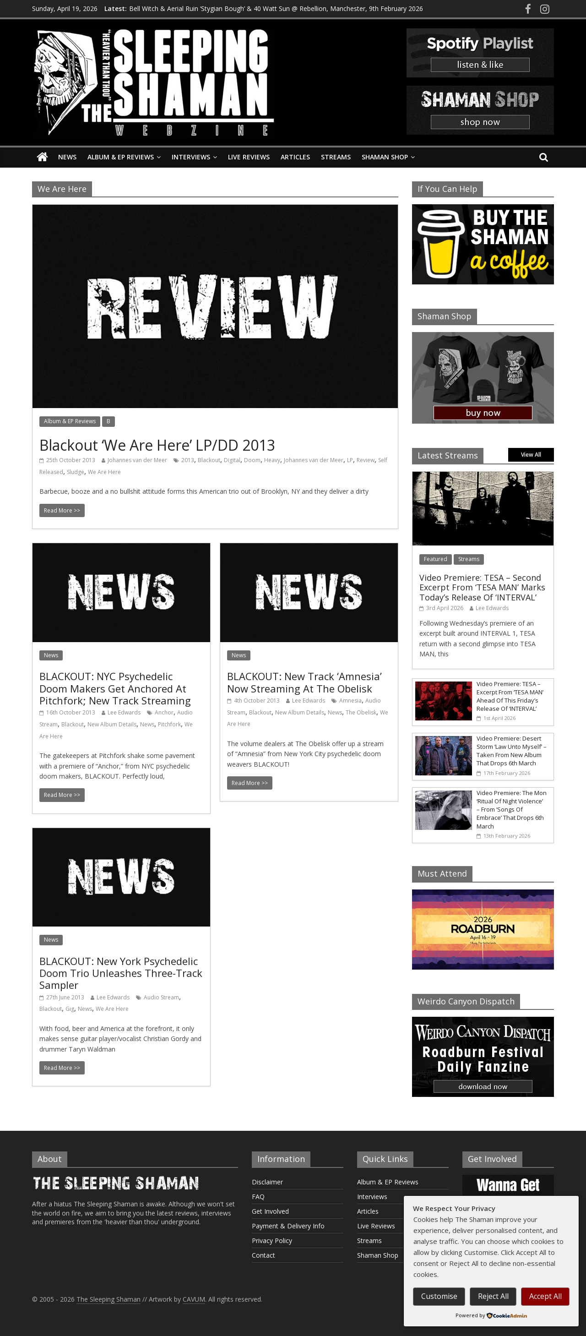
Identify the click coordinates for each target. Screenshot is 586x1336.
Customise (439, 1296)
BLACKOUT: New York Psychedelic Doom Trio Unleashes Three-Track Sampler (120, 973)
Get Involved (270, 1211)
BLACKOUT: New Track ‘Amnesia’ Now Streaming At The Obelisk (304, 682)
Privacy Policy (272, 1240)
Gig (69, 1009)
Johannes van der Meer (137, 460)
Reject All (493, 1296)
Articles (295, 157)
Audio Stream (161, 997)
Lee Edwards (124, 712)
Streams (336, 157)
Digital (232, 460)
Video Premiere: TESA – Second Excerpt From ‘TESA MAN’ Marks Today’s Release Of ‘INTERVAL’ (482, 587)
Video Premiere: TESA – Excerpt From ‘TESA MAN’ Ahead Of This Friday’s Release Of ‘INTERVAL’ (510, 696)
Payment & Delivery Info (288, 1225)
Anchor (164, 712)
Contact (263, 1255)
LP (350, 460)
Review (365, 460)
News (67, 157)
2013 (187, 460)
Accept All (545, 1296)
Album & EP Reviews (120, 157)
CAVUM (194, 1299)
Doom (252, 460)
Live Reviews (249, 157)
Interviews (191, 157)
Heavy (272, 460)
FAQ (258, 1196)
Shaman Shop (385, 157)
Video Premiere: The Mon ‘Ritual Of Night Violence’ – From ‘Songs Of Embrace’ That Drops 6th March (512, 809)
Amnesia (350, 700)
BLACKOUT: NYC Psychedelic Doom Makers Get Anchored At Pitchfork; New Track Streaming (115, 688)
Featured (435, 559)
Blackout (209, 460)
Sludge (75, 472)
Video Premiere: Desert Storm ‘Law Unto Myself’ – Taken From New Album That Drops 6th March (512, 751)
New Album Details (111, 724)
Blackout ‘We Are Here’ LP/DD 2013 (157, 445)
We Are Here (104, 472)
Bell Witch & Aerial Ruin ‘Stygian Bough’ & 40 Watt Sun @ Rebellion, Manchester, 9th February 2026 (276, 8)
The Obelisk (361, 712)
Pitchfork (169, 724)
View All (531, 454)
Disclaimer (267, 1182)
